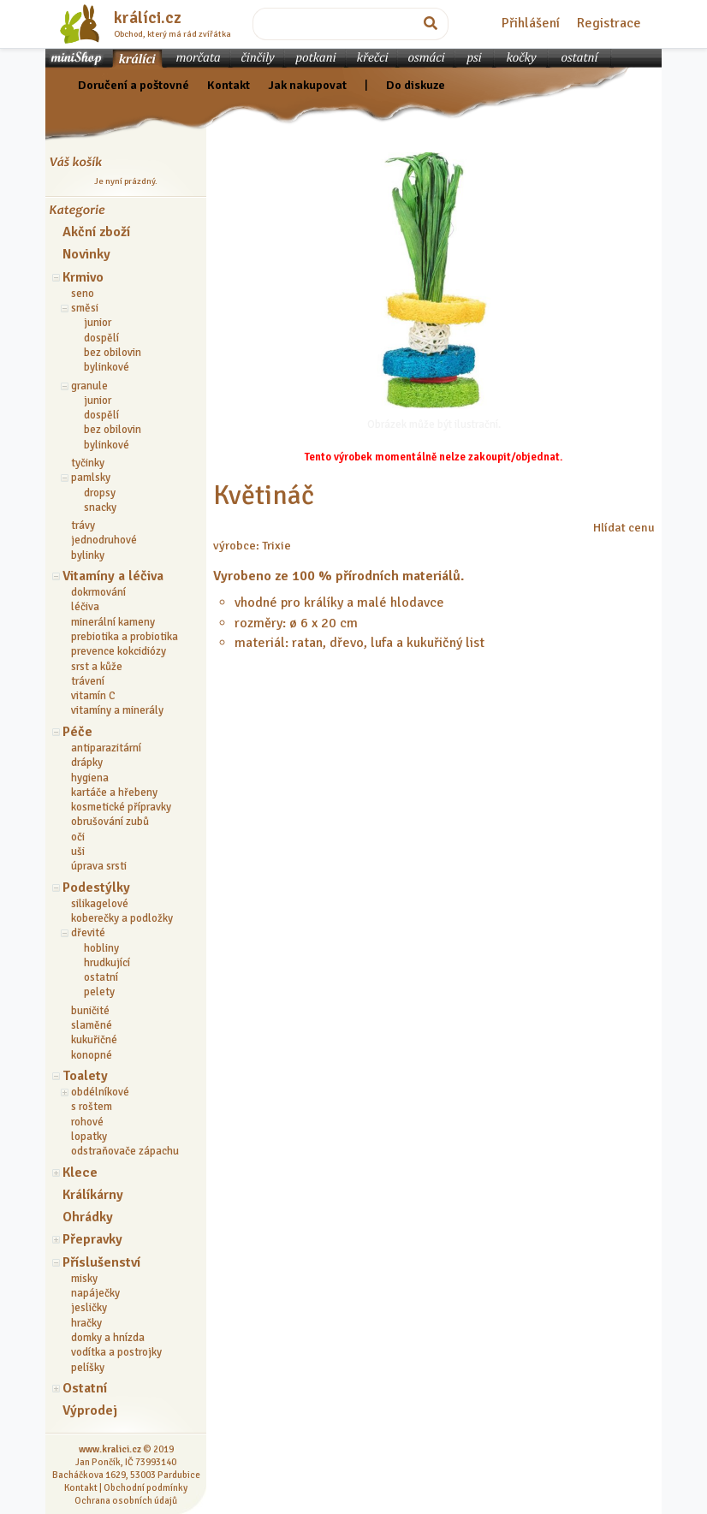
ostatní (101, 977)
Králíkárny (92, 1194)
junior (97, 323)
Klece (80, 1172)
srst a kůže (96, 667)
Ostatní (84, 1388)
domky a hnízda (108, 1338)
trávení (87, 681)
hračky (86, 1323)
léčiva (85, 607)
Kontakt (228, 84)
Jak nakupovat (307, 84)
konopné (91, 1055)
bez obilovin (112, 352)
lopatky (89, 1136)
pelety (99, 992)
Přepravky (92, 1239)
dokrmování (98, 592)
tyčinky (87, 463)
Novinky (86, 254)
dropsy (100, 493)
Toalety (85, 1075)
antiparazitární (106, 748)
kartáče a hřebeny (114, 792)
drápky (87, 762)
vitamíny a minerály (117, 710)
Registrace (609, 23)
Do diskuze (415, 84)
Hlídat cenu (624, 527)
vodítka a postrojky (116, 1352)
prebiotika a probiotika (124, 637)
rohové (87, 1122)
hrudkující (107, 963)
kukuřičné (94, 1040)
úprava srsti (99, 866)
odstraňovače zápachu (125, 1151)
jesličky (89, 1308)
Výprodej (89, 1410)
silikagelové (99, 904)
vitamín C (93, 696)
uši (78, 851)
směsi (84, 308)
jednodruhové (104, 540)
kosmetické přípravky (121, 807)
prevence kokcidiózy (118, 651)
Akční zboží (96, 231)
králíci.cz (147, 18)
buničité (90, 1011)
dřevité (88, 933)
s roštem (91, 1106)
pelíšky (87, 1367)
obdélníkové (100, 1092)
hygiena (90, 778)
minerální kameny (113, 622)
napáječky (95, 1293)
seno (82, 293)
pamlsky (90, 477)
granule (89, 386)
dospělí (101, 338)
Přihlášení (531, 23)
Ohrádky (87, 1217)
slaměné (91, 1025)
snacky (100, 507)
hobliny (101, 948)
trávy (83, 525)
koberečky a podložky (122, 918)
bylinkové (106, 367)
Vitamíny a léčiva (112, 576)
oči (78, 837)
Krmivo (83, 277)
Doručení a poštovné (133, 84)
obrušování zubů (110, 821)
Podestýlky (96, 887)
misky (84, 1278)
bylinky (87, 555)
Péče (77, 731)
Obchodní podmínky (145, 1487)
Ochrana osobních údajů (125, 1500)
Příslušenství (101, 1262)
